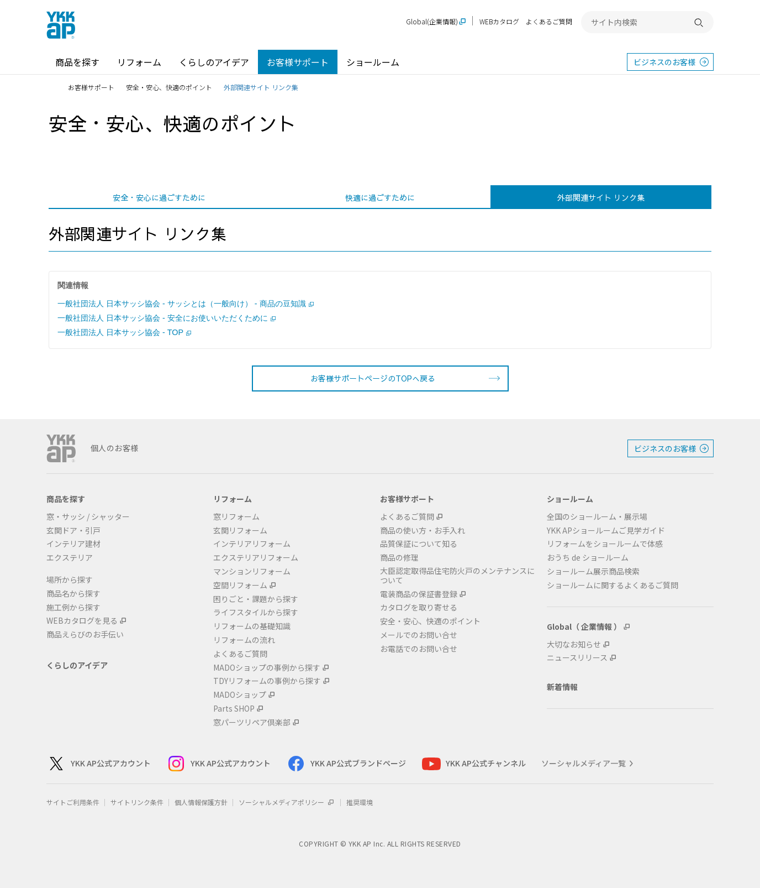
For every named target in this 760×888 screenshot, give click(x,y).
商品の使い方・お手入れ (422, 530)
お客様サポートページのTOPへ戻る (372, 378)
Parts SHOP (234, 708)
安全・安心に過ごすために (159, 197)
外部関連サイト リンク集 (601, 197)
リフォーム (139, 62)
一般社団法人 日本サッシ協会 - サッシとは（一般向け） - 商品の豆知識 (185, 303)
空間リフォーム (240, 585)
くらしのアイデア (214, 62)
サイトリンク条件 (136, 802)
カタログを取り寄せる (418, 607)
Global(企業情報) (432, 21)
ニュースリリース (577, 657)
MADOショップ (239, 694)
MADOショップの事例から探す (266, 667)
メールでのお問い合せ (418, 635)
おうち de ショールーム (588, 557)
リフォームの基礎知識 (252, 626)
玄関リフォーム (240, 530)
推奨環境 (359, 802)
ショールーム (372, 62)
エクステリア (69, 557)
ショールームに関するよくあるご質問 (612, 585)
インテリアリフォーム (252, 544)
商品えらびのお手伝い (85, 634)
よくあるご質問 (549, 21)
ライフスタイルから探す (255, 612)
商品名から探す (73, 593)
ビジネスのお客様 (664, 61)
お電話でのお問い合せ (418, 649)
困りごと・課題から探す (255, 599)
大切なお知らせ (574, 644)
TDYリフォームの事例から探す (267, 681)
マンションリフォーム (252, 571)
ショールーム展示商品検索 (593, 571)
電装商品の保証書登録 (418, 594)
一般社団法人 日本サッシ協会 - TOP (124, 332)
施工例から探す (73, 607)
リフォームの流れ (244, 640)
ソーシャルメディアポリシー (287, 802)
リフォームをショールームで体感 (605, 544)
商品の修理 (399, 557)
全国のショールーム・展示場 (597, 516)
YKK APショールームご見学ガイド (606, 530)
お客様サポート (298, 62)
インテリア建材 (73, 544)
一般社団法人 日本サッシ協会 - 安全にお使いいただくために (166, 318)
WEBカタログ (499, 21)
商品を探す (77, 62)
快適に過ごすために (380, 197)
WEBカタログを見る (82, 620)
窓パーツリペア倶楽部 (252, 722)
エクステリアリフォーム (255, 557)
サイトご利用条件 (72, 802)
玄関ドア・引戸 (73, 530)
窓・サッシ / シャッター (88, 516)
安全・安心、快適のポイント (169, 87)
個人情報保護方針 (201, 802)
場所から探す (69, 579)
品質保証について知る (418, 544)
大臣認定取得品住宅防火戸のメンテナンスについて (457, 575)
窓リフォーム (236, 516)
